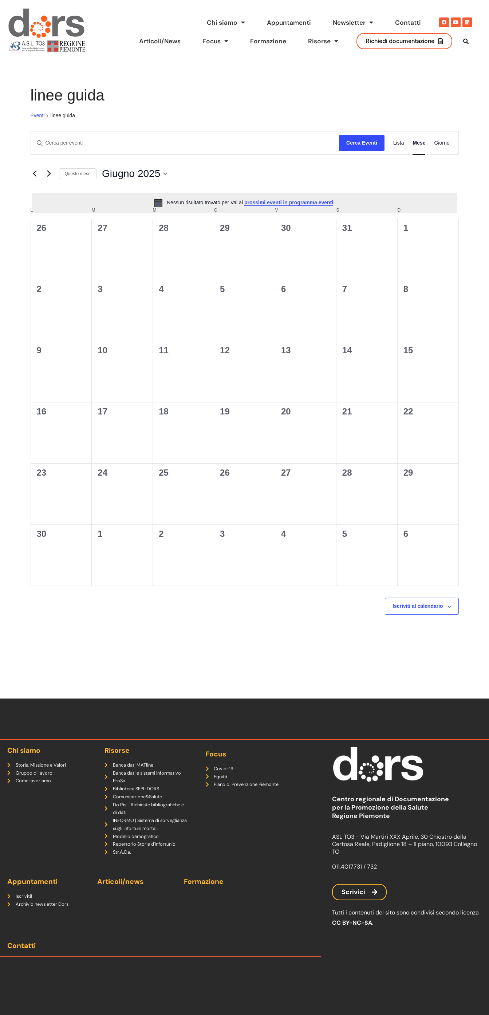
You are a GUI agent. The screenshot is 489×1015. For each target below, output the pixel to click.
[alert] (244, 216)
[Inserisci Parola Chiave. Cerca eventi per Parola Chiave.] (185, 156)
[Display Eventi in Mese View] (419, 156)
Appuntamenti (288, 23)
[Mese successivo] (49, 187)
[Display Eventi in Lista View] (398, 156)
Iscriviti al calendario (418, 620)
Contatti (408, 23)
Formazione (268, 41)
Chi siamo (225, 22)
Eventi (38, 129)
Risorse (323, 41)
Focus (215, 41)
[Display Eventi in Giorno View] (441, 156)
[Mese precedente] (35, 187)
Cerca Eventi (361, 157)
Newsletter (352, 22)
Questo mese (78, 187)
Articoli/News (159, 41)
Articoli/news (120, 881)
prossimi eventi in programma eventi (288, 216)
